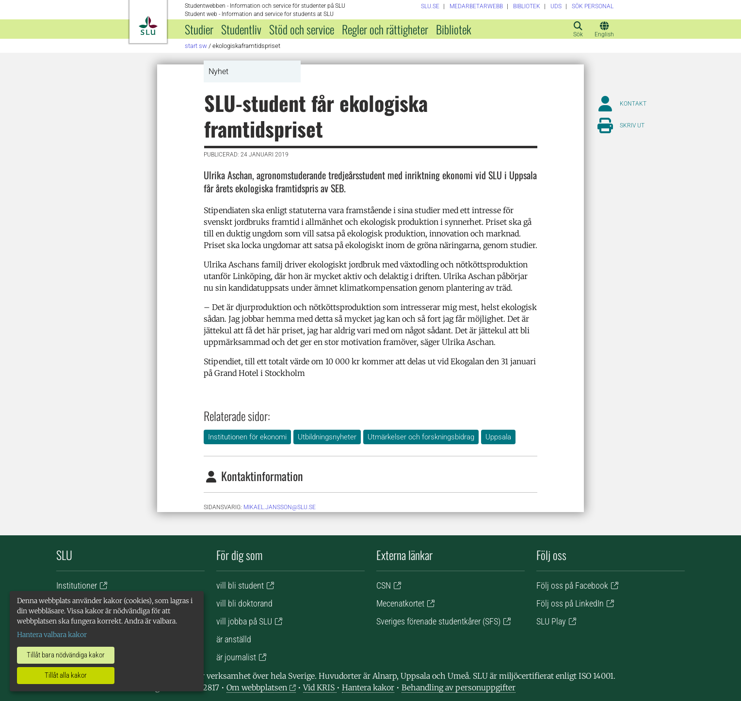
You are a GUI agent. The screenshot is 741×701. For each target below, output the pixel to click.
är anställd (233, 639)
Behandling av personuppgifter (458, 687)
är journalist (236, 657)
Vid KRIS (320, 687)
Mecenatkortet (400, 603)
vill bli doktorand (244, 603)
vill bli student (240, 585)
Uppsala (498, 437)
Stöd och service (301, 29)
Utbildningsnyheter (327, 437)
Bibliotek (453, 29)
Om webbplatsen (256, 687)
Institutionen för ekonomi (247, 437)
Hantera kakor (368, 687)
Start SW (196, 45)
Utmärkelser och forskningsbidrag (421, 437)
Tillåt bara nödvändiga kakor (66, 655)
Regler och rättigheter (385, 29)
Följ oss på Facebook (572, 585)
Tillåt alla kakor (66, 675)
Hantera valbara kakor (52, 634)
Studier (199, 29)
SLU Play (551, 621)
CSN (383, 585)
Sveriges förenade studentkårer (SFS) (438, 621)
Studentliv (241, 29)
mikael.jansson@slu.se (279, 507)
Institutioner (76, 585)
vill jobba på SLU (244, 621)
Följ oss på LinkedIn (570, 603)
